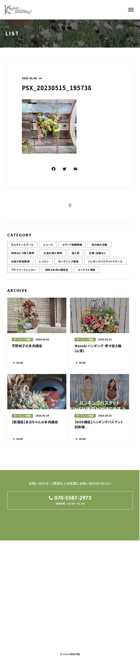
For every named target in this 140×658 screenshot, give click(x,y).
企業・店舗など (97, 256)
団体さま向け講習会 (56, 272)
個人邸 (75, 256)
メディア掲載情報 (72, 247)
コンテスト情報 (86, 272)
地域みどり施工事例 (22, 256)
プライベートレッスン (23, 272)
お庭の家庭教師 (20, 264)
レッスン (44, 264)
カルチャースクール (22, 247)
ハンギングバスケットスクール (105, 264)
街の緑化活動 (99, 247)
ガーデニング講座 (68, 264)
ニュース (48, 247)
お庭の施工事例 (53, 256)
